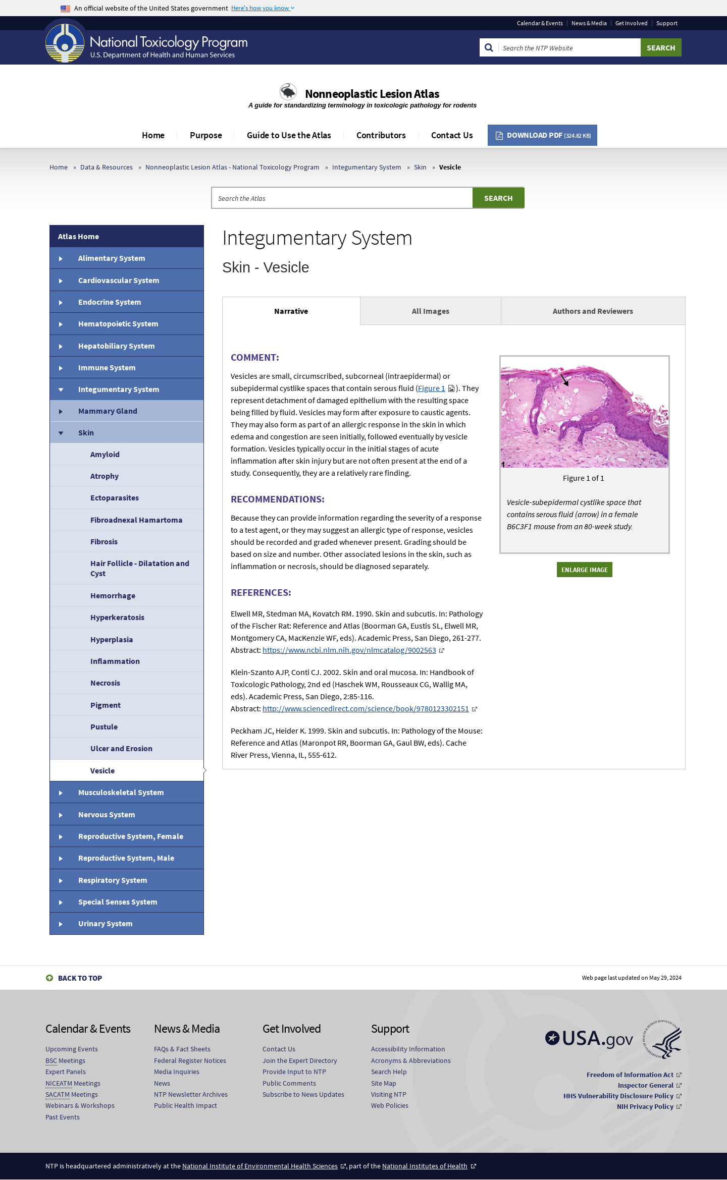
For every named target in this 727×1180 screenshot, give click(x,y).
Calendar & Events (540, 23)
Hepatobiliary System (116, 346)
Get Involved (631, 23)
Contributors (381, 135)
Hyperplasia (111, 639)
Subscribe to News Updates (303, 1094)
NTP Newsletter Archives (191, 1094)
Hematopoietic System (118, 323)
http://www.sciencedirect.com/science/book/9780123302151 (366, 708)
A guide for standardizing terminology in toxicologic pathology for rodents (363, 105)
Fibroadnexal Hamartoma (136, 520)
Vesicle (102, 770)
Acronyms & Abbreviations (411, 1060)
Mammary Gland (107, 411)
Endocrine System (109, 302)
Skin (420, 167)
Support (667, 23)
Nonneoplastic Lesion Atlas (372, 93)
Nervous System (106, 814)
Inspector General (645, 1085)
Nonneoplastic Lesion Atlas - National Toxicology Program (232, 167)
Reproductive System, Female (130, 836)
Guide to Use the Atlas (289, 135)
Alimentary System (111, 258)
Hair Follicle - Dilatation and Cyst (139, 568)
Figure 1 (431, 388)
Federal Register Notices (190, 1060)
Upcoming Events (71, 1048)
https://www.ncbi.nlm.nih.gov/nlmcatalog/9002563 (349, 650)
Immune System (107, 367)
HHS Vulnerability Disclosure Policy (618, 1095)
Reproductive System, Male (126, 858)
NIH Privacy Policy (645, 1106)
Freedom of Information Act (630, 1074)
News (162, 1083)
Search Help (389, 1071)
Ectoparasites (114, 497)
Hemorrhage (112, 595)
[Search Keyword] (570, 47)
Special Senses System (118, 901)
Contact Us (452, 135)
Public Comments (289, 1083)
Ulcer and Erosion (121, 748)
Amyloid (105, 454)
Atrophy (104, 476)
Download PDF (549, 135)
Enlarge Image (584, 570)
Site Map (383, 1083)
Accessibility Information (408, 1048)
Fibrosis (104, 541)
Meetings (65, 1060)
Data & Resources (106, 167)
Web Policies (389, 1105)
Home (153, 135)
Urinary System (105, 923)
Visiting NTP (388, 1094)
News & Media (589, 23)
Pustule (104, 726)
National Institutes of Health (425, 1165)
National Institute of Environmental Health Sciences (260, 1165)
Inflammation (115, 661)
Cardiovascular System (119, 280)
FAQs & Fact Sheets (182, 1048)
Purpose (206, 135)
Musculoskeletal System (121, 792)
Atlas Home (78, 236)
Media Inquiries (176, 1071)
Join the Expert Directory (300, 1060)
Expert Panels (65, 1071)
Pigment (105, 705)
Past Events (62, 1116)
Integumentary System (366, 167)
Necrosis (105, 683)
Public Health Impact (185, 1105)
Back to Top (80, 978)
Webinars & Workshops (80, 1105)
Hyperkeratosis (117, 617)
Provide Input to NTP (294, 1071)
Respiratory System (112, 880)
